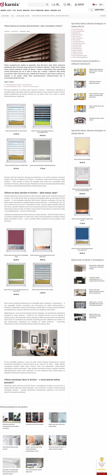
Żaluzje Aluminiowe (59, 447)
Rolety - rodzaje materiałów (8, 418)
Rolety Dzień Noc (41, 441)
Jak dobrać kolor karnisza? (7, 410)
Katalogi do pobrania (78, 400)
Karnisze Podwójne (6, 453)
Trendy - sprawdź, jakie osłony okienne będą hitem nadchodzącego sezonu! (34, 357)
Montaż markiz (22, 406)
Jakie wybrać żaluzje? (6, 400)
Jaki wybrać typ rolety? (6, 414)
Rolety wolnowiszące (77, 38)
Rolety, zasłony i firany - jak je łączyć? (96, 106)
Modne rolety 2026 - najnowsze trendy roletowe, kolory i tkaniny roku (96, 223)
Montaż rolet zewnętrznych (26, 408)
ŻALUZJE (57, 438)
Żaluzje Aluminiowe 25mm (61, 449)
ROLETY (39, 438)
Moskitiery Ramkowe (78, 441)
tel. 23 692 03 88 (94, 451)
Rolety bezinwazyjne (77, 34)
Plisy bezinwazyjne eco (78, 41)
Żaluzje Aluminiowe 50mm (61, 451)
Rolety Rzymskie (41, 447)
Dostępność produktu (42, 402)
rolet (61, 156)
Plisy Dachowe (22, 447)
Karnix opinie (40, 428)
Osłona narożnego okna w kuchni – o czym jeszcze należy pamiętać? (22, 86)
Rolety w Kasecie (41, 451)
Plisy (14, 10)
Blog (59, 10)
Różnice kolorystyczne (42, 398)
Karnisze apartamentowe (78, 31)
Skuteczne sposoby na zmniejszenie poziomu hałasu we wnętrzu (11, 334)
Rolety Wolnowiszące (42, 453)
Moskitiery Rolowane (78, 445)
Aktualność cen (41, 410)
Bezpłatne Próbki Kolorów (7, 422)
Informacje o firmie (59, 398)
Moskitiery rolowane (77, 52)
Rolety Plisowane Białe (24, 451)
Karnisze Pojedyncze (6, 451)
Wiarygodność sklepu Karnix (44, 422)
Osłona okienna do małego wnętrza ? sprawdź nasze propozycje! (96, 95)
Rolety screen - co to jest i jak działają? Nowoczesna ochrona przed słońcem (96, 235)
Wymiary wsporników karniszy (26, 420)
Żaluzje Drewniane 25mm (61, 443)
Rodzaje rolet (4, 420)
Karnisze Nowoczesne (6, 441)
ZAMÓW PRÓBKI (97, 10)
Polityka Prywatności (42, 426)
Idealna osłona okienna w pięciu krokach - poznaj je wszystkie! (96, 71)
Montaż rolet (22, 398)
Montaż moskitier (23, 402)
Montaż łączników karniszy (26, 410)
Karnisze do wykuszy (6, 449)
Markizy (46, 10)
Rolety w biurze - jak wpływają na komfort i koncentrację (95, 248)
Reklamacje (40, 418)
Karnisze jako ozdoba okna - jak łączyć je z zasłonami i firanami (96, 199)
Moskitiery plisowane (77, 54)
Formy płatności (41, 404)
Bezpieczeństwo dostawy (43, 408)
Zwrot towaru (40, 416)
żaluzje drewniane (19, 159)
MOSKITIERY (76, 438)
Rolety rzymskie (76, 40)
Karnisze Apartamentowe (7, 445)
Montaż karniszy (23, 400)
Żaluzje (19, 10)
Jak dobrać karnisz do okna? (8, 412)
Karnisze (3, 10)
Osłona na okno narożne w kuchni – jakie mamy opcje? (18, 84)
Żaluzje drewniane (76, 47)
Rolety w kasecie (76, 36)
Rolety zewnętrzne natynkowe (79, 55)
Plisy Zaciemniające (24, 445)
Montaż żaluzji (22, 404)
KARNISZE (4, 438)
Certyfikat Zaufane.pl (60, 402)
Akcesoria (54, 10)
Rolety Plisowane (23, 443)
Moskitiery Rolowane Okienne (80, 447)
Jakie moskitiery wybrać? (7, 398)
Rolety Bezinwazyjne (42, 445)
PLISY (21, 438)
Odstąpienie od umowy (42, 414)
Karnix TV (57, 404)
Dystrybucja (75, 398)
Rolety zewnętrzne (37, 10)
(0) (94, 5)
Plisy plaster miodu (77, 45)
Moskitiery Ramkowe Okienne (80, 443)
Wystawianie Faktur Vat (42, 412)
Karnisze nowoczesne (77, 29)
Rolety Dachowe (41, 449)
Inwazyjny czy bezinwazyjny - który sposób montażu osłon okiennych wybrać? (11, 380)
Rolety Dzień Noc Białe (42, 443)
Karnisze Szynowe (5, 447)
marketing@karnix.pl (95, 449)
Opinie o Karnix (58, 400)
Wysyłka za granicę (41, 424)
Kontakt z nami (58, 406)
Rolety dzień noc (76, 33)
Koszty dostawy (41, 400)
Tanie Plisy (21, 441)
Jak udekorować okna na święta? (34, 332)
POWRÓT (103, 15)
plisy (5, 159)
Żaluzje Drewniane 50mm (61, 445)
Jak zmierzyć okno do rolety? (8, 416)
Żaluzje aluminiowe (77, 48)
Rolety (9, 10)
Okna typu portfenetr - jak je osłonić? (96, 119)
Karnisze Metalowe (6, 443)
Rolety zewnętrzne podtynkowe (80, 57)
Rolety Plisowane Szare (25, 449)
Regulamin (39, 420)
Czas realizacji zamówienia (43, 406)
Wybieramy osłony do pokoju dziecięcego (95, 82)
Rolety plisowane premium (78, 43)
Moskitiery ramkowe (77, 50)
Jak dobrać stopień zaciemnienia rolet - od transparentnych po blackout (96, 211)
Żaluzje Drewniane (59, 441)
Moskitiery (26, 10)
